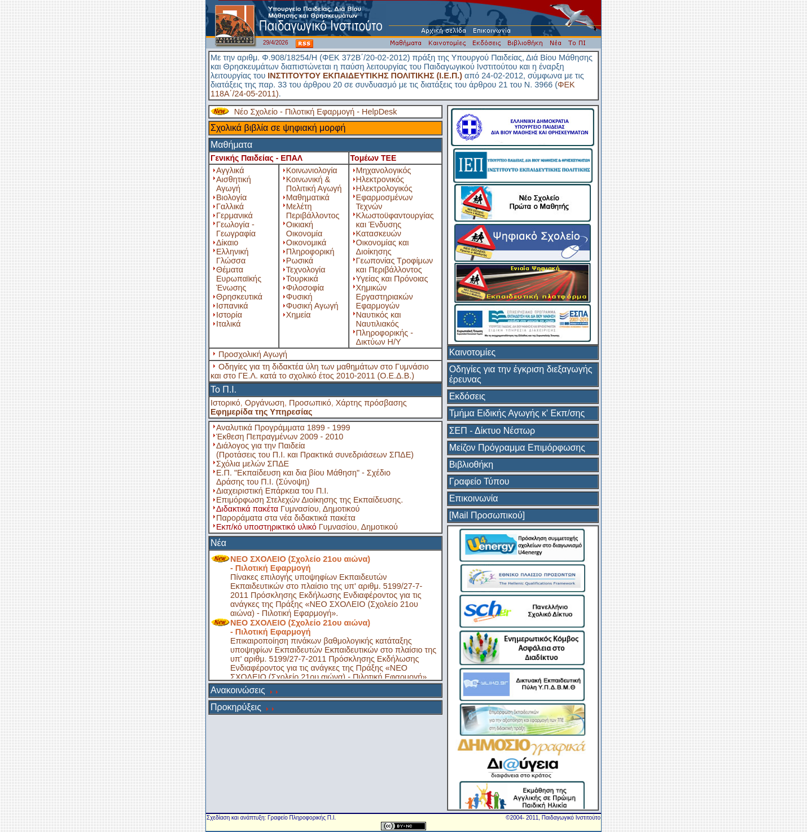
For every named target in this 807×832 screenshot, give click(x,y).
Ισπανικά (232, 305)
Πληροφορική (310, 251)
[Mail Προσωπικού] (487, 515)
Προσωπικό (310, 402)
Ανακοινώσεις (237, 690)
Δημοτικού (341, 508)
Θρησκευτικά (239, 296)
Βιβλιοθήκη (471, 464)
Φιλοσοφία (305, 287)
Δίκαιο (227, 242)
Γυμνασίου (299, 508)
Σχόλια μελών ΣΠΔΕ (252, 463)
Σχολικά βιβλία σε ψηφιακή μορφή (278, 128)
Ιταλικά (228, 323)
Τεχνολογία (306, 269)
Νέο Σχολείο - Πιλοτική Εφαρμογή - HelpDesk (315, 111)
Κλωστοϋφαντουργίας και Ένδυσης (395, 220)
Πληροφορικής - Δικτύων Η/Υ (384, 337)
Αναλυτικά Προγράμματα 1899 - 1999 (283, 427)
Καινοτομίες (472, 352)
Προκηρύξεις (235, 707)
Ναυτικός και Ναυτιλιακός (378, 319)
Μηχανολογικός (383, 170)
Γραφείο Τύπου (479, 481)
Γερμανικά (234, 215)
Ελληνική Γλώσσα (232, 256)
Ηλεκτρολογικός (384, 188)
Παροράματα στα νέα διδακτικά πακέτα (286, 517)
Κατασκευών (378, 233)
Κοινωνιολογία (311, 170)
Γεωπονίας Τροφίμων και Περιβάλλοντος (394, 265)
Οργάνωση (264, 402)
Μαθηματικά (308, 197)
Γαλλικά (230, 206)
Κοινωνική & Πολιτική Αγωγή (314, 184)
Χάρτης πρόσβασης (371, 402)
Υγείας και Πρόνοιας (392, 278)
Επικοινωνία (473, 498)
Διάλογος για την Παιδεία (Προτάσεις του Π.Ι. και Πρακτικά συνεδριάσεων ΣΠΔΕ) (315, 450)
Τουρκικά (302, 278)
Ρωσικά (299, 260)
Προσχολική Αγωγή (252, 354)
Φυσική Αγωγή (312, 305)
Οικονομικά (306, 242)
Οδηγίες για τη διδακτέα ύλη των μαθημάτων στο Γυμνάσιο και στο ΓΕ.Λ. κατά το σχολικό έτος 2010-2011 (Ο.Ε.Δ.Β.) (319, 371)
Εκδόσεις (467, 396)
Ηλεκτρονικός (380, 179)
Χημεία (298, 314)
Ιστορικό (225, 402)
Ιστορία (229, 314)
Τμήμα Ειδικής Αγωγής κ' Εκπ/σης (517, 413)
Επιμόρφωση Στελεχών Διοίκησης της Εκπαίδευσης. (309, 499)
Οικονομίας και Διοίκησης (382, 247)
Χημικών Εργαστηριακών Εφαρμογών (384, 296)
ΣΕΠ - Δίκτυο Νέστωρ (492, 430)
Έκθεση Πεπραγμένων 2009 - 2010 (279, 436)
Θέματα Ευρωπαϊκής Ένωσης (238, 278)
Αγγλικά (230, 170)
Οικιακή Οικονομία (304, 229)
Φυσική (299, 296)
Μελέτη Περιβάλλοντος (313, 211)
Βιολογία (231, 197)
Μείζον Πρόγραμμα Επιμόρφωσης (517, 447)
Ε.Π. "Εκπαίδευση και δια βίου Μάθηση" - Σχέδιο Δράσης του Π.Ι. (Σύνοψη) (303, 477)
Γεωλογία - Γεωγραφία (236, 229)
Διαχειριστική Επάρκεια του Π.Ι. (272, 490)
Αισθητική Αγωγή (233, 184)
